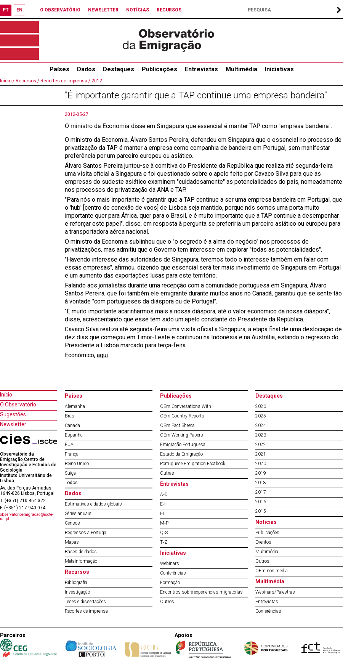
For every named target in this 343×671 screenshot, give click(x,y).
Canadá (72, 425)
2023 (260, 435)
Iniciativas (279, 69)
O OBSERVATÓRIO (60, 10)
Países (73, 396)
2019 (260, 473)
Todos (71, 482)
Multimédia (241, 69)
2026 (260, 406)
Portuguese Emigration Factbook (192, 463)
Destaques (118, 69)
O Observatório (18, 404)
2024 (260, 425)
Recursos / (26, 80)
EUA (69, 444)
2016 (260, 501)
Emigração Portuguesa (182, 444)
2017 (260, 492)
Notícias (266, 522)
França (72, 454)
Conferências (173, 573)
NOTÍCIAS (137, 10)
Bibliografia (76, 582)
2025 (260, 416)
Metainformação (81, 561)
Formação (170, 582)
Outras (167, 473)
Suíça (70, 473)
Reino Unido (77, 463)
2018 (260, 482)
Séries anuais (78, 513)
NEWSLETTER (103, 10)
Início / (7, 80)
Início (6, 395)
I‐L (162, 513)
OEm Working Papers (181, 435)
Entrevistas (201, 69)
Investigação (77, 592)
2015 (260, 511)
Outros (167, 601)
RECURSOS (169, 10)
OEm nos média (271, 570)
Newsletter (13, 424)
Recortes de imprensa (86, 611)
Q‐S (164, 532)
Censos (72, 523)
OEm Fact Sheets (177, 425)
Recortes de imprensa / (64, 80)
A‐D (164, 494)
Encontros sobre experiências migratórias (201, 592)
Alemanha (75, 406)
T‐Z (163, 542)
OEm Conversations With (185, 406)
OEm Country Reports (182, 416)
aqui (102, 355)
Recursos (77, 572)
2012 (96, 80)
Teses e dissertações (85, 601)
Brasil (71, 416)
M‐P (164, 523)
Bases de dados (81, 551)
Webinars (169, 563)
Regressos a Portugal (86, 532)
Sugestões (13, 414)
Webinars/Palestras (275, 592)
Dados (86, 69)
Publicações (159, 69)
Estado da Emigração (181, 454)
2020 (260, 463)
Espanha (74, 435)
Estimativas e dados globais (93, 504)
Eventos (263, 542)
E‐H (164, 504)
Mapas (72, 542)
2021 (260, 454)
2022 (260, 444)
